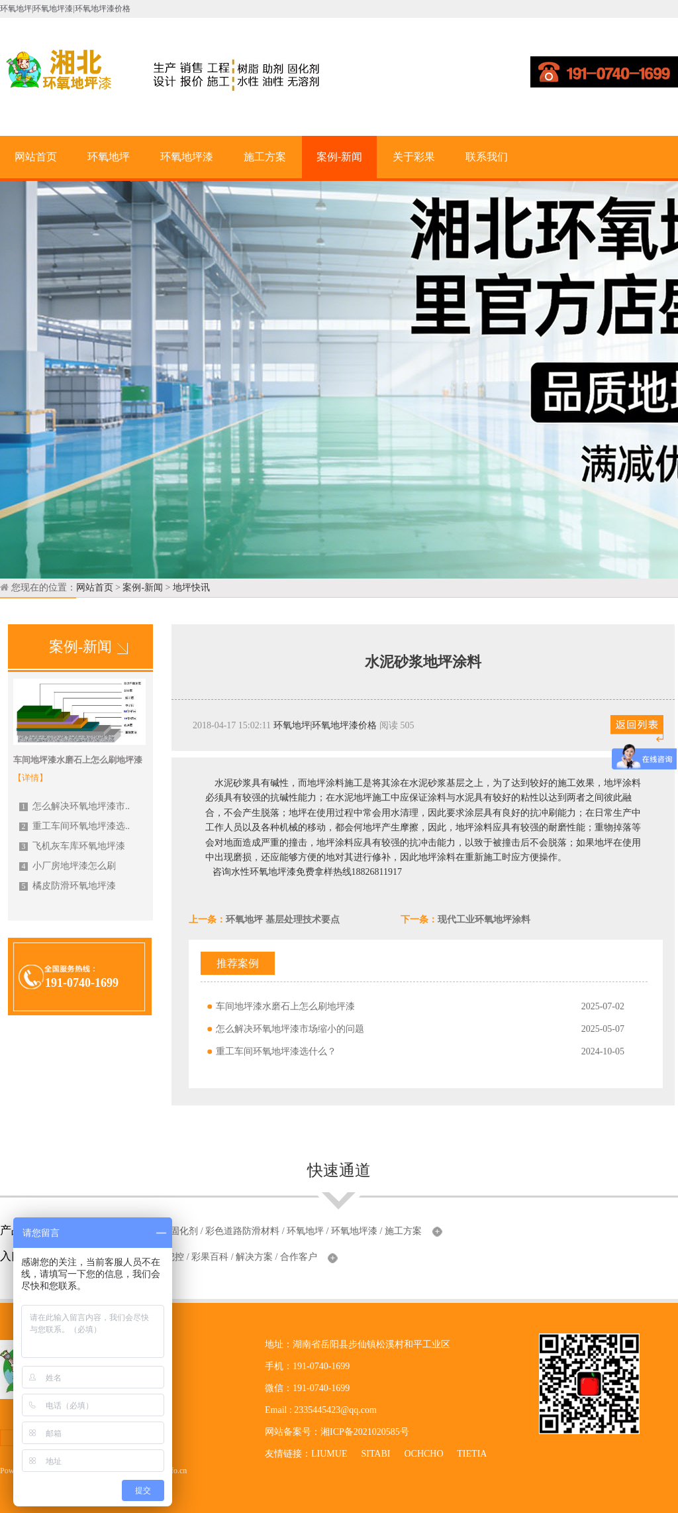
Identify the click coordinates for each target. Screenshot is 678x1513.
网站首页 (36, 156)
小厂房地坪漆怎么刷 (67, 866)
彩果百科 (209, 1257)
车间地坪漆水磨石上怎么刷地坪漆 (285, 1006)
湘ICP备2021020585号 (364, 1432)
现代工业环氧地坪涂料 (484, 920)
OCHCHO (423, 1454)
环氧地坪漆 (186, 156)
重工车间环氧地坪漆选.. (74, 826)
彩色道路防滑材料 (242, 1231)
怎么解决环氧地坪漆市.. (74, 806)
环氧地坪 (108, 156)
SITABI (375, 1454)
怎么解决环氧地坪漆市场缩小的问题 (290, 1029)
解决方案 (254, 1257)
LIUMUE (329, 1454)
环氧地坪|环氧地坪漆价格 (325, 725)
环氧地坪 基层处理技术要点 (283, 920)
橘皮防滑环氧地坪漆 (67, 886)
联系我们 (486, 156)
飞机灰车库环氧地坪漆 (72, 846)
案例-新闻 (339, 156)
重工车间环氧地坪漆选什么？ (276, 1051)
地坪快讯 (191, 587)
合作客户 (298, 1257)
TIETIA (471, 1454)
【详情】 (30, 778)
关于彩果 (414, 156)
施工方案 (265, 156)
